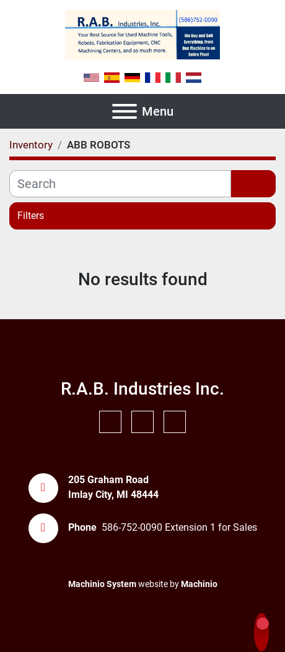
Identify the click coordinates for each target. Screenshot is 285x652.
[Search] (120, 183)
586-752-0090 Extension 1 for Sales (179, 527)
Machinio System (102, 584)
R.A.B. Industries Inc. (142, 389)
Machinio (199, 584)
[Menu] (124, 111)
